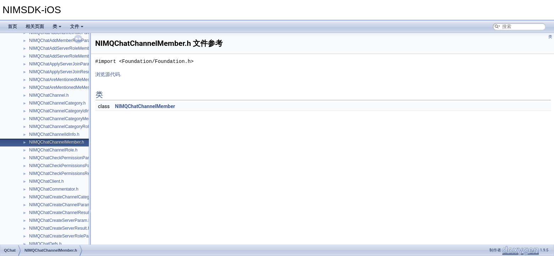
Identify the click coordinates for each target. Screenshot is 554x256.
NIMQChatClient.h (46, 181)
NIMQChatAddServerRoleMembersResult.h (70, 56)
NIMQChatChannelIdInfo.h (54, 134)
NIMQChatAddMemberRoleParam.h (63, 40)
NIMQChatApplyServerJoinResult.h (62, 71)
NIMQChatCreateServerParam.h (60, 220)
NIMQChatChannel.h (49, 95)
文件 (76, 26)
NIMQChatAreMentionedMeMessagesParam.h (73, 79)
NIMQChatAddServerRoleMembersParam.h (70, 48)
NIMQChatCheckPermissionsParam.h (65, 165)
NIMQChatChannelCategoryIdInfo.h (63, 110)
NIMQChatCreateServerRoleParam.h (64, 236)
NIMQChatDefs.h (45, 243)
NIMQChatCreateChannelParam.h (61, 204)
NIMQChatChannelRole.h (53, 150)
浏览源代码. (108, 74)
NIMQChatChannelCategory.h (57, 103)
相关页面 (35, 26)
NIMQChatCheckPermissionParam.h (63, 157)
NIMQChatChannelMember (145, 106)
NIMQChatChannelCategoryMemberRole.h (69, 118)
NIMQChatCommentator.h (53, 189)
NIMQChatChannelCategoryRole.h (62, 126)
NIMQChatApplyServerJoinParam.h (62, 64)
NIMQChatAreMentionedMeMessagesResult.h (73, 87)
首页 (12, 26)
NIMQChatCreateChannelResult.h (61, 212)
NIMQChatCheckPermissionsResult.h (64, 173)
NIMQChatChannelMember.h (56, 142)
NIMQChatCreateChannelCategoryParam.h (70, 196)
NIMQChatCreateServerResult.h (59, 228)
